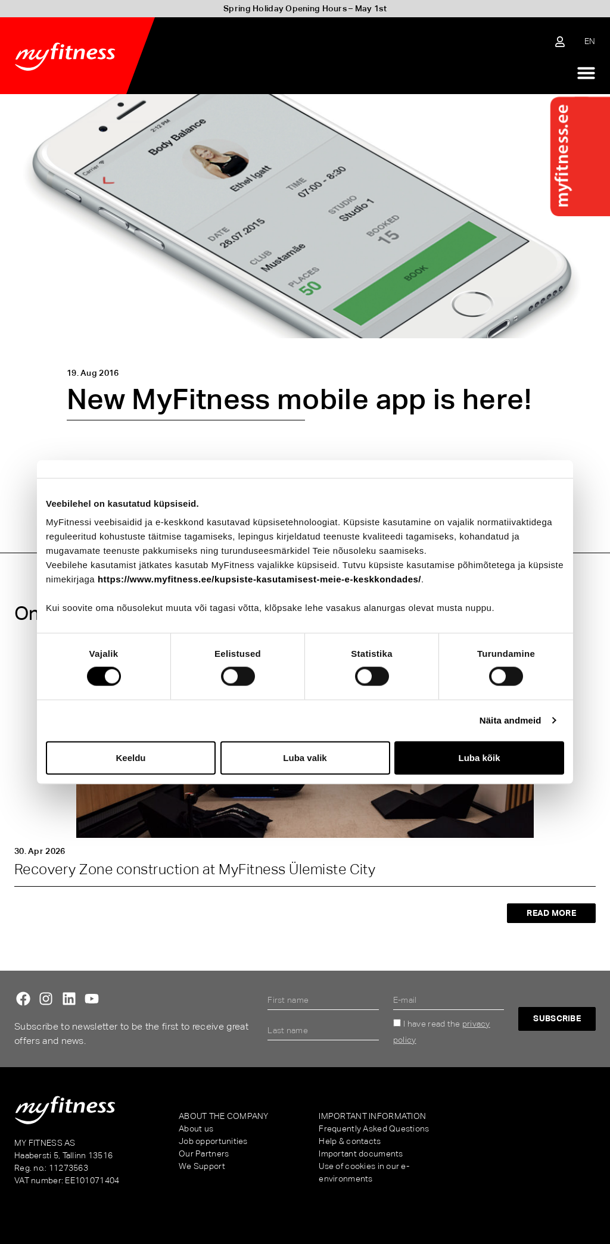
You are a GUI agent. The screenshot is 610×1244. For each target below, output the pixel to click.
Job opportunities (213, 1141)
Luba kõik (479, 757)
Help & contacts (350, 1141)
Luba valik (304, 757)
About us (196, 1128)
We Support (202, 1166)
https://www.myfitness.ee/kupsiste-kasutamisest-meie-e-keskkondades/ (259, 579)
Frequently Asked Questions (374, 1128)
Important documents (361, 1153)
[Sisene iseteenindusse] (560, 41)
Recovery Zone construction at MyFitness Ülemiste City (194, 869)
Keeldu (130, 757)
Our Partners (204, 1153)
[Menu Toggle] (586, 72)
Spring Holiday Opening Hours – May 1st (305, 8)
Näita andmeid (510, 720)
